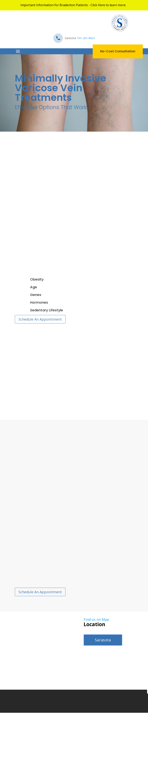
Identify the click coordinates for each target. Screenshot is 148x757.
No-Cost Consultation (117, 51)
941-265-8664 (86, 38)
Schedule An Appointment (40, 319)
